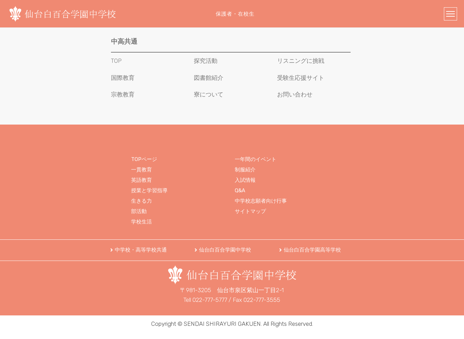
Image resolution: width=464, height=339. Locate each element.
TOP (116, 60)
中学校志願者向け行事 (261, 201)
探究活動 (205, 60)
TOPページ (144, 159)
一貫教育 (141, 170)
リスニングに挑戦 (300, 60)
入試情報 (245, 180)
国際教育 (123, 77)
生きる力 (141, 201)
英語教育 (141, 180)
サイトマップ (250, 211)
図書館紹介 (208, 77)
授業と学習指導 (149, 190)
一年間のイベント (255, 159)
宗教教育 (123, 94)
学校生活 (141, 222)
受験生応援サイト (300, 77)
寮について (208, 94)
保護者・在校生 (235, 14)
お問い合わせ (294, 94)
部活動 (139, 211)
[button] (138, 250)
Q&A (240, 190)
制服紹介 (245, 170)
